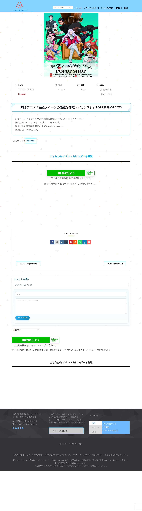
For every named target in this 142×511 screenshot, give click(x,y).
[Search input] (61, 7)
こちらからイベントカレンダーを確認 (71, 156)
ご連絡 (106, 427)
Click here (30, 141)
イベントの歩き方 (111, 430)
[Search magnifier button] (69, 7)
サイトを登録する (60, 431)
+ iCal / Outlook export (115, 264)
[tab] (95, 423)
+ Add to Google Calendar (28, 264)
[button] (26, 329)
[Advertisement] (71, 210)
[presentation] (94, 423)
